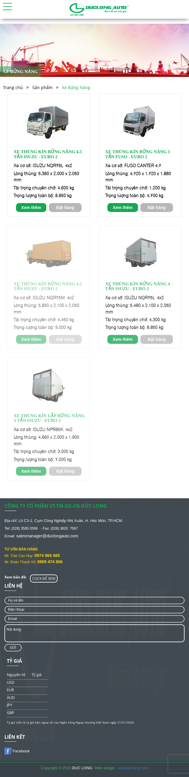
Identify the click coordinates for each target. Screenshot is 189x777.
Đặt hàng (65, 207)
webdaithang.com (133, 768)
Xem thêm (31, 207)
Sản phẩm (42, 87)
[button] (7, 6)
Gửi (13, 647)
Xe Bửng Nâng (76, 87)
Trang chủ (13, 87)
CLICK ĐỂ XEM (43, 578)
